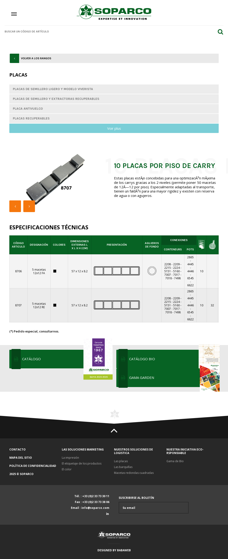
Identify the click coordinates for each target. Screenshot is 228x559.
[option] (55, 179)
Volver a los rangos (36, 58)
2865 (190, 257)
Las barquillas (123, 467)
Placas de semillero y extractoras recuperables (56, 99)
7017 (176, 274)
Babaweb (124, 550)
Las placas (121, 461)
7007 (167, 274)
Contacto (17, 449)
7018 (168, 278)
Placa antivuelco (28, 109)
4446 (190, 271)
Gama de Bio (175, 461)
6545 (190, 278)
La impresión (70, 458)
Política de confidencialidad (32, 466)
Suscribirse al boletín (154, 505)
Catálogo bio (174, 359)
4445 (190, 264)
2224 (176, 267)
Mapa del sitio (20, 458)
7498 (177, 278)
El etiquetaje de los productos (81, 463)
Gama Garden (174, 377)
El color (67, 469)
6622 (190, 285)
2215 (167, 267)
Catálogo (67, 359)
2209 (176, 264)
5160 (176, 271)
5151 (167, 271)
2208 (167, 264)
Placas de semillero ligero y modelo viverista (53, 89)
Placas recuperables (31, 118)
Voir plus (114, 128)
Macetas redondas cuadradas (134, 473)
